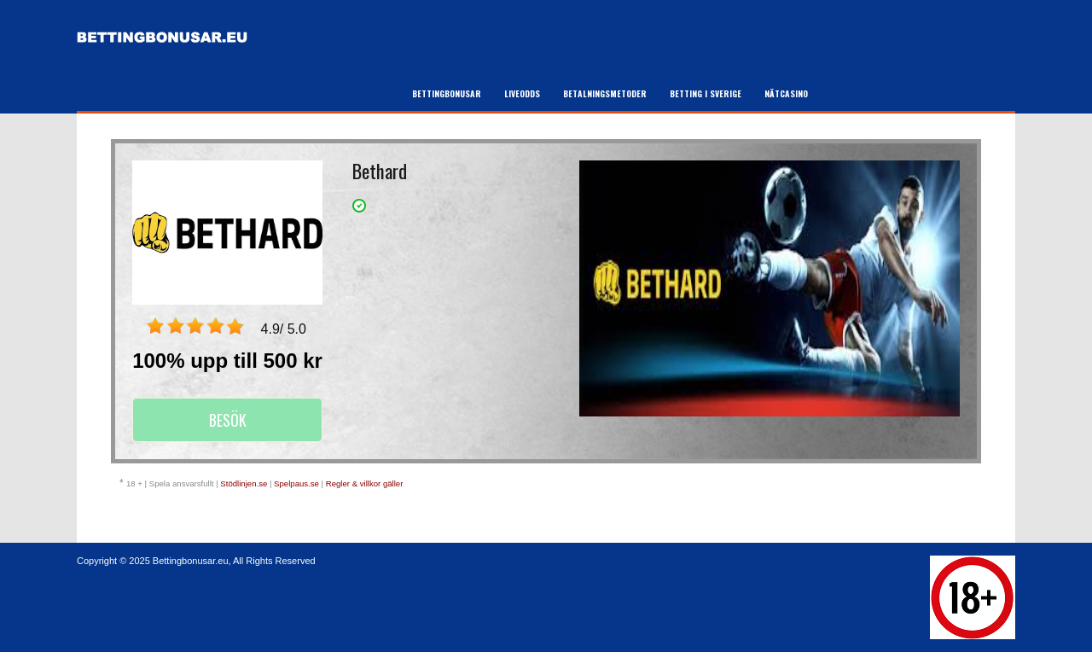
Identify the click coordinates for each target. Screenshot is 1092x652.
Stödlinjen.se (243, 483)
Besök (228, 420)
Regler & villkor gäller (365, 483)
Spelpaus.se (296, 483)
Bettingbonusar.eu (191, 561)
